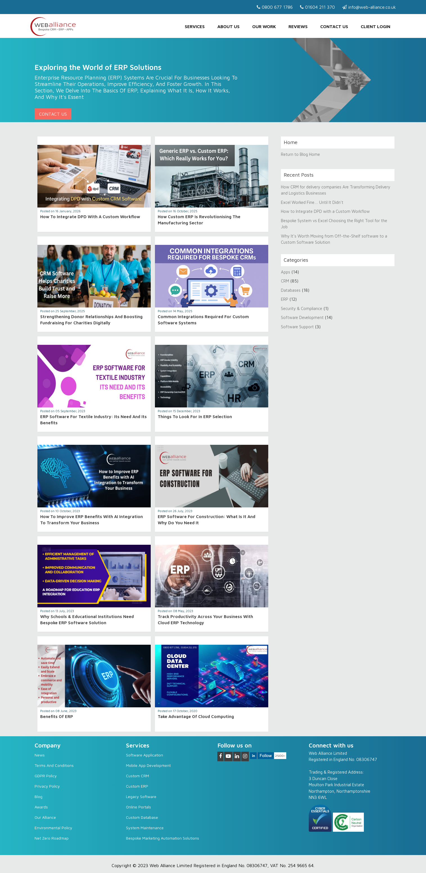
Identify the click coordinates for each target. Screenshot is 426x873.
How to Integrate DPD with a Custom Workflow (90, 216)
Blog (38, 796)
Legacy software (141, 796)
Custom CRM (137, 775)
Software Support (297, 326)
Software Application (144, 755)
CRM (285, 281)
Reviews (298, 26)
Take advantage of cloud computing (196, 716)
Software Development (302, 317)
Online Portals (138, 806)
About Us (228, 26)
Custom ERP (137, 786)
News (40, 755)
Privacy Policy (47, 786)
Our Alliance (45, 817)
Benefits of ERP (56, 716)
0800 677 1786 (275, 7)
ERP (284, 299)
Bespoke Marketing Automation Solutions (162, 838)
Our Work (264, 26)
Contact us (334, 26)
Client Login (375, 26)
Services (195, 26)
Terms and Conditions (54, 765)
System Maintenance (145, 827)
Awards (41, 806)
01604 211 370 (317, 7)
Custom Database (142, 817)
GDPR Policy (46, 775)
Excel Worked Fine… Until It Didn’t (312, 202)
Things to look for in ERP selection (195, 416)
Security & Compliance (301, 308)
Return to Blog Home (300, 154)
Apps (285, 272)
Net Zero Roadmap (52, 838)
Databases (291, 290)
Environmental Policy (53, 827)
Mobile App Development (148, 765)
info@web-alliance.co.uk (369, 7)
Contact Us (53, 114)
